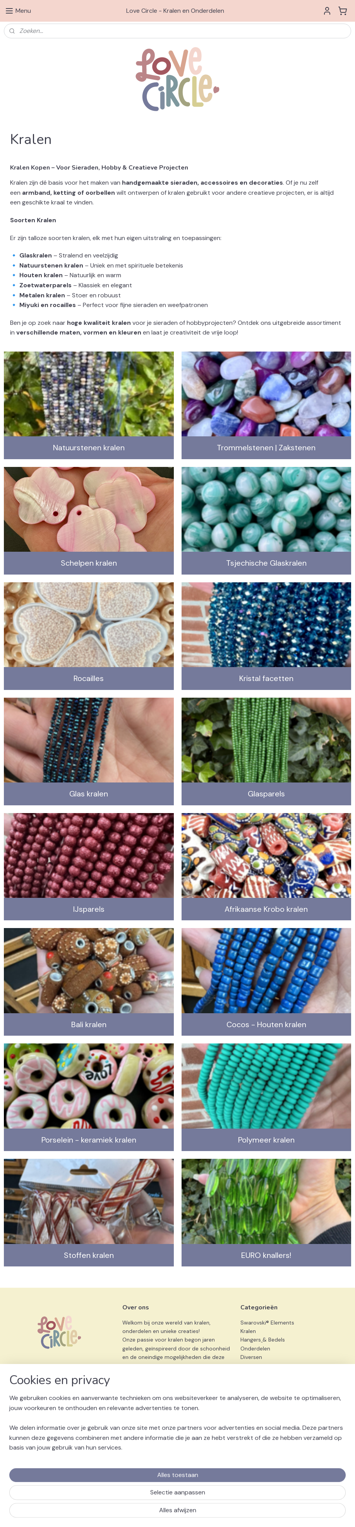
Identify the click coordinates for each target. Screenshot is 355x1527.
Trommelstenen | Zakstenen (266, 448)
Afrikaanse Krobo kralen (266, 909)
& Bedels (273, 1339)
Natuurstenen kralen (89, 448)
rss (189, 1512)
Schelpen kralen (89, 563)
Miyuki (248, 1374)
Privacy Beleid (21, 1431)
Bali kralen (88, 1024)
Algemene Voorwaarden (34, 1422)
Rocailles (89, 678)
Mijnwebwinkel (279, 1512)
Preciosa (251, 1382)
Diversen (251, 1357)
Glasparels (266, 794)
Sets (246, 1365)
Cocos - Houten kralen (266, 1024)
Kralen (248, 1331)
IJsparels (89, 909)
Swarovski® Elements (267, 1322)
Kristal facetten (266, 678)
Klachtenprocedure (28, 1440)
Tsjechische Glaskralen (266, 563)
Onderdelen (255, 1348)
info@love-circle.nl (146, 1431)
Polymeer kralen (266, 1140)
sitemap (173, 1512)
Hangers (250, 1339)
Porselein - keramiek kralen (88, 1140)
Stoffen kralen (89, 1255)
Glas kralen (88, 794)
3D (243, 1391)
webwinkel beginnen (216, 1512)
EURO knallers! (266, 1255)
